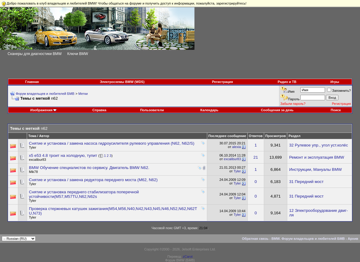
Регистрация (222, 82)
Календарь (209, 110)
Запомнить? (339, 90)
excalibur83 (37, 159)
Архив (353, 238)
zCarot (187, 256)
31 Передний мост (306, 181)
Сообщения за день (277, 110)
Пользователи (152, 110)
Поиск (336, 110)
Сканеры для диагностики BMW (35, 54)
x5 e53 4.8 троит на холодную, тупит (63, 155)
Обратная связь (255, 238)
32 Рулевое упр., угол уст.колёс (318, 145)
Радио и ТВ (287, 82)
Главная (32, 82)
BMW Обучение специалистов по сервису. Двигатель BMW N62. (89, 167)
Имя (291, 91)
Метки (83, 93)
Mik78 (33, 172)
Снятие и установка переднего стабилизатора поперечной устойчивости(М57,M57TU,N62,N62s (84, 194)
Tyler (32, 147)
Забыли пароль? (292, 103)
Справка (100, 110)
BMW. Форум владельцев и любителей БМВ (308, 238)
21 (255, 157)
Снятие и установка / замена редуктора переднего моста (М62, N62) (93, 180)
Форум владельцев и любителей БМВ (45, 93)
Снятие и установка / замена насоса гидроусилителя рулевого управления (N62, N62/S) (111, 143)
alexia (236, 147)
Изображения (41, 110)
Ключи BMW (77, 54)
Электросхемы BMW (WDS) (122, 82)
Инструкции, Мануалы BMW (315, 169)
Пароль (293, 99)
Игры (334, 82)
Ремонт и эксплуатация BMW (316, 157)
